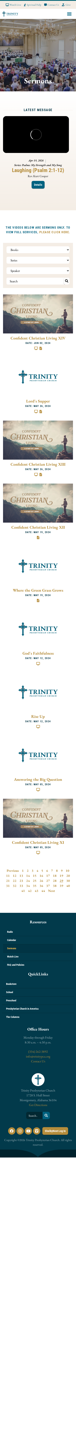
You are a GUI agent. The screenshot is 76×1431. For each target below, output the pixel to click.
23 (21, 880)
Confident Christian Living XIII (38, 464)
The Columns (12, 1016)
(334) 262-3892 (38, 1051)
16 (41, 875)
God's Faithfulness (38, 653)
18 (55, 875)
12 (14, 875)
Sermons (11, 948)
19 (61, 875)
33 (21, 885)
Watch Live (12, 956)
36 (41, 885)
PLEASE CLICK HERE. (54, 232)
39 (61, 885)
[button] (69, 14)
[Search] (46, 1115)
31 (8, 885)
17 (48, 875)
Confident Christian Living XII (38, 527)
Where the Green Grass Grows (38, 590)
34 (28, 885)
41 (23, 890)
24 (28, 880)
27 (48, 880)
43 (36, 890)
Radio (10, 931)
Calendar (11, 940)
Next (51, 890)
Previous (13, 870)
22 (14, 880)
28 (55, 880)
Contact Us (38, 1061)
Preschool (11, 1000)
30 (68, 880)
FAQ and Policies (15, 964)
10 (67, 870)
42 (30, 890)
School (9, 992)
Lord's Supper (38, 401)
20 (68, 875)
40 (68, 885)
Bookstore (11, 983)
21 (8, 880)
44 (43, 890)
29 (61, 880)
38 (55, 885)
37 (48, 885)
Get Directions (38, 1105)
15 (34, 875)
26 (41, 880)
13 (21, 875)
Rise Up (38, 716)
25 (34, 880)
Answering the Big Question (38, 779)
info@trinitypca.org (38, 1056)
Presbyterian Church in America (22, 1008)
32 (14, 885)
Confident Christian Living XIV (38, 338)
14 (28, 875)
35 (34, 885)
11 (8, 875)
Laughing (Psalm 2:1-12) (38, 170)
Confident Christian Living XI (38, 842)
